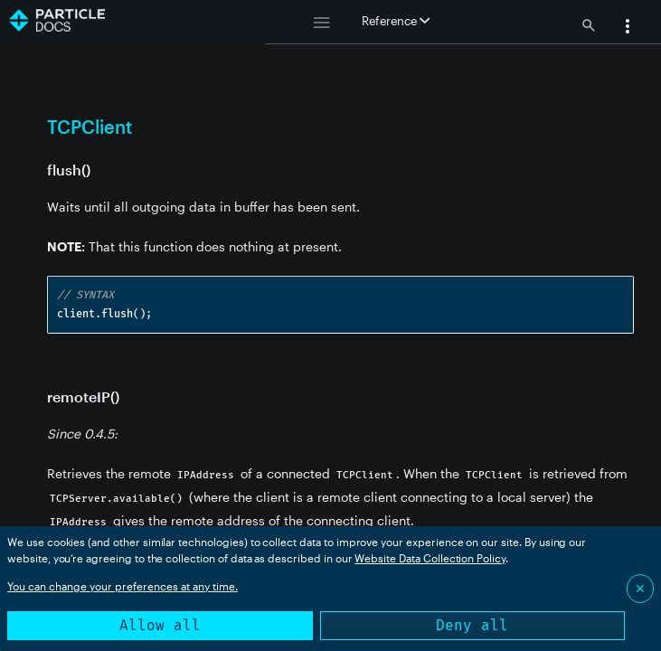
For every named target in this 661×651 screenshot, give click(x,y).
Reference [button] (396, 21)
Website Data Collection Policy (429, 558)
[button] (627, 28)
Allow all (160, 625)
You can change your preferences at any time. (122, 586)
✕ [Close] (640, 588)
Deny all (472, 625)
